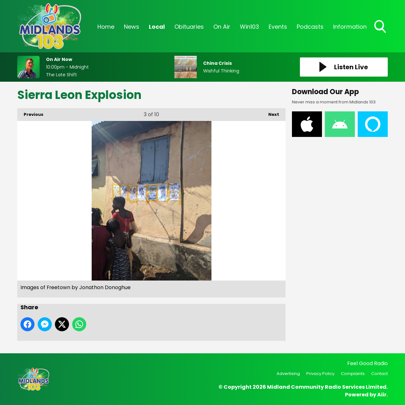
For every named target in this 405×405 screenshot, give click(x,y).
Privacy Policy (320, 374)
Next (270, 112)
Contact (379, 374)
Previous (30, 112)
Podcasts (310, 27)
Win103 (249, 27)
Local (157, 27)
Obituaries (189, 27)
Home (105, 27)
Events (278, 27)
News (131, 27)
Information (350, 27)
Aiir (381, 394)
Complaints (353, 374)
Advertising (288, 374)
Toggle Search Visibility (381, 27)
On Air (221, 27)
